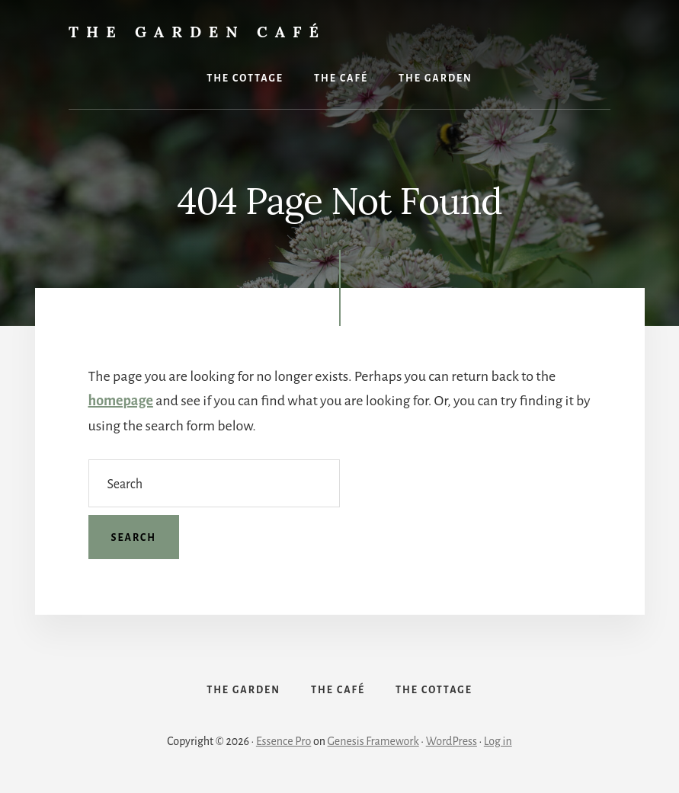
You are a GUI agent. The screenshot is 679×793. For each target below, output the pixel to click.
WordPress (451, 741)
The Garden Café (197, 31)
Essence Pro (283, 741)
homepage (120, 400)
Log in (498, 741)
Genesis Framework (373, 741)
